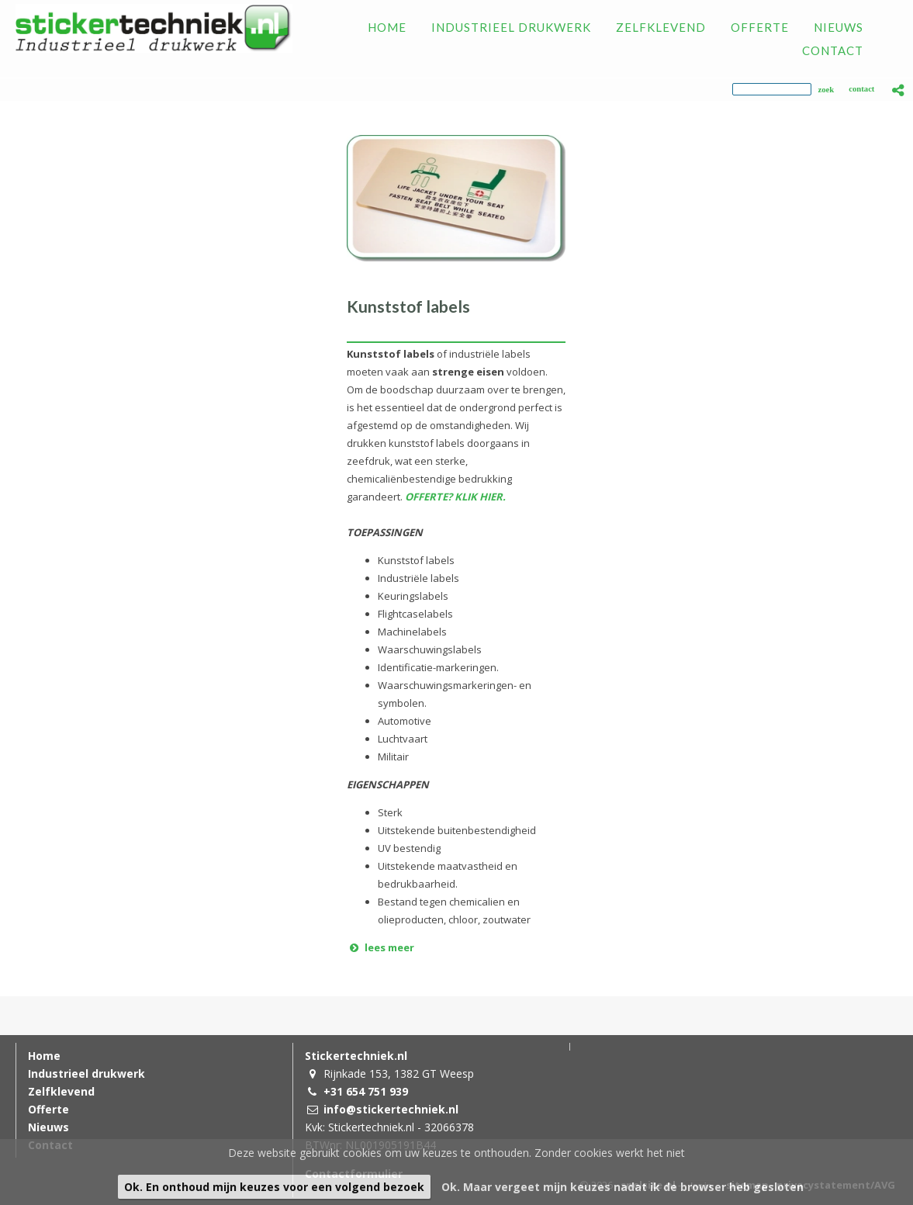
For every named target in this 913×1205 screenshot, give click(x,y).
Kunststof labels (408, 306)
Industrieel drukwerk (86, 1073)
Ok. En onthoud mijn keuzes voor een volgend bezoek (274, 1186)
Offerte (48, 1109)
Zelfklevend (61, 1091)
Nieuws (48, 1127)
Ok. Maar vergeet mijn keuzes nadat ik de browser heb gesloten (622, 1186)
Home (44, 1055)
